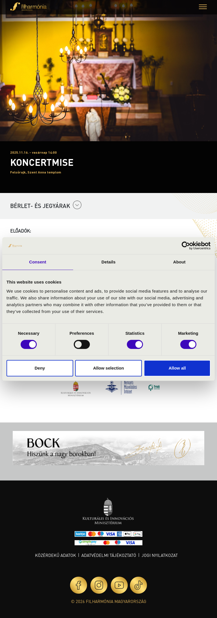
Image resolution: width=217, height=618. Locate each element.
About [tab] (179, 261)
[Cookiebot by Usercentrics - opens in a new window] (186, 245)
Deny (39, 368)
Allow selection (108, 368)
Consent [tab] (37, 261)
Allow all (177, 368)
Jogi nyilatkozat (160, 555)
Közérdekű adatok (55, 555)
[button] (203, 7)
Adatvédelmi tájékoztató (108, 555)
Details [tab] (108, 261)
